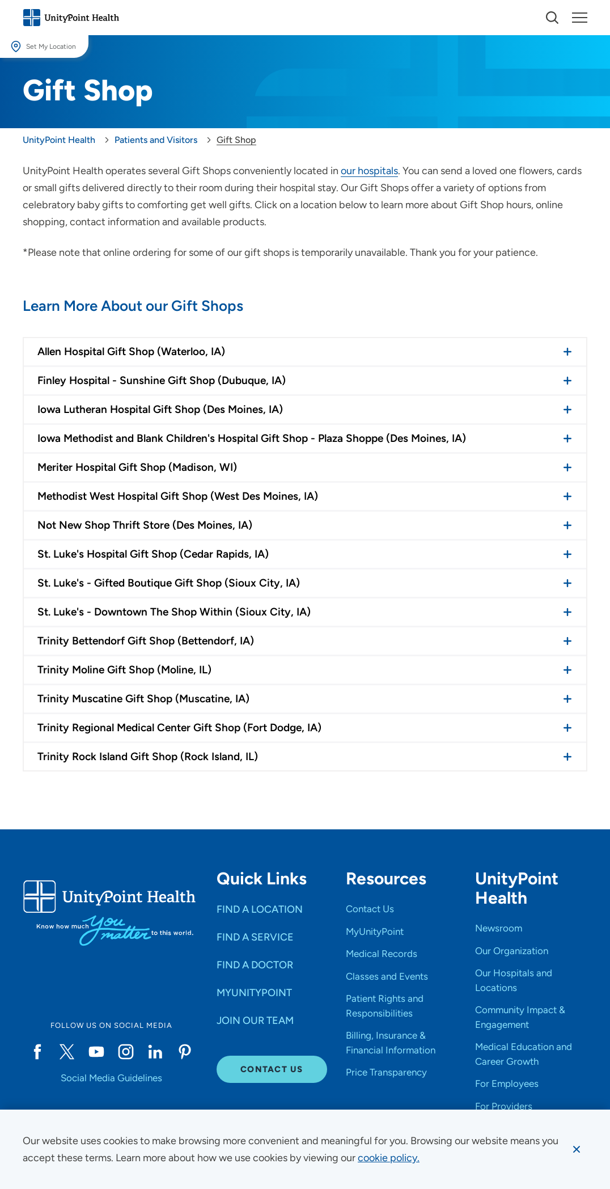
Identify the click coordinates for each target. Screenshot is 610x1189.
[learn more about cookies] (389, 1157)
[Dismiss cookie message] (576, 1149)
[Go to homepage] (71, 17)
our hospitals (369, 171)
